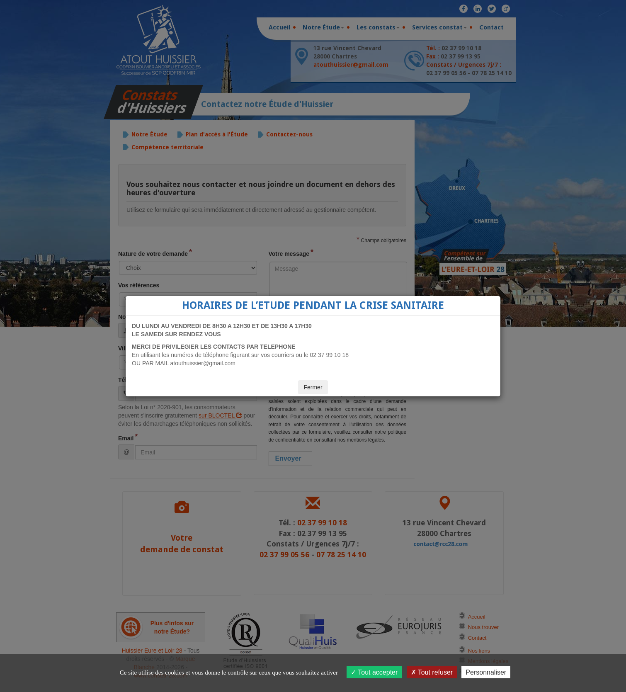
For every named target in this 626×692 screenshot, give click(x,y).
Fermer (312, 387)
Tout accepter (374, 672)
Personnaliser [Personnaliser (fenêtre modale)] (486, 672)
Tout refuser (432, 672)
